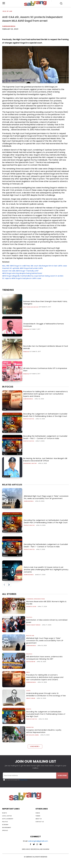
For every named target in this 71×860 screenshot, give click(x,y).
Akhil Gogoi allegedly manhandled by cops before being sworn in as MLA (32, 276)
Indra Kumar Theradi (33, 625)
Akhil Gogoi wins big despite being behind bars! (22, 273)
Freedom (26, 329)
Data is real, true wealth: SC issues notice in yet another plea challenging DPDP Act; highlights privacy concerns (46, 569)
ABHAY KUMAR (30, 698)
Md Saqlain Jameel (32, 735)
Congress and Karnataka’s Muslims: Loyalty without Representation (43, 731)
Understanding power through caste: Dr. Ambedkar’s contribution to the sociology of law (46, 694)
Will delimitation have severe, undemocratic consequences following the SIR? (44, 657)
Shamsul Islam (31, 606)
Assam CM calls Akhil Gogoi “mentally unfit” (20, 271)
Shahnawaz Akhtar (30, 463)
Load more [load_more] (35, 746)
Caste (28, 691)
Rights (5, 431)
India (4, 409)
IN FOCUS (7, 386)
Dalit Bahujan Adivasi (31, 307)
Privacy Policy (23, 780)
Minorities (6, 476)
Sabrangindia (8, 26)
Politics (29, 617)
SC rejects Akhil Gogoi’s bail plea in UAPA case (21, 278)
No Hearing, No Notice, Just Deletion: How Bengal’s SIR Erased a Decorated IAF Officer (45, 459)
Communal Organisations (35, 599)
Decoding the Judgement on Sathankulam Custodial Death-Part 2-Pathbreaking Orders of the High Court (45, 415)
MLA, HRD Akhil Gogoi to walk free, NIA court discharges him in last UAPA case (34, 266)
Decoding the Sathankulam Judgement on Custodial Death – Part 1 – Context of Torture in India (45, 437)
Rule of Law (7, 11)
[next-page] (9, 585)
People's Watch (28, 419)
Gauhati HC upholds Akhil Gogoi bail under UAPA (22, 268)
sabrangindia (28, 399)
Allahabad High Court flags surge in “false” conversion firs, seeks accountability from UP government (46, 497)
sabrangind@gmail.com (38, 841)
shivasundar (30, 661)
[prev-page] (4, 585)
